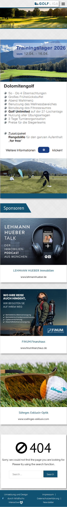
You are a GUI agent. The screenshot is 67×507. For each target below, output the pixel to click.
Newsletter (48, 502)
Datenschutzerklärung (48, 498)
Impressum (48, 494)
